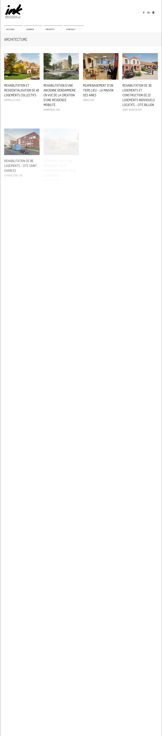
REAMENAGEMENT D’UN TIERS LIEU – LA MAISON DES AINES (98, 90)
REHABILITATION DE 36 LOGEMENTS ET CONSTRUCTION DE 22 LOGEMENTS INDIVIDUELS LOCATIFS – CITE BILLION (138, 95)
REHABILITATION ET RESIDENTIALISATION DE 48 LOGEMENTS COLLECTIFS (21, 90)
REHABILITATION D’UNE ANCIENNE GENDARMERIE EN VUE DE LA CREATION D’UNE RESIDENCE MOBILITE (60, 95)
